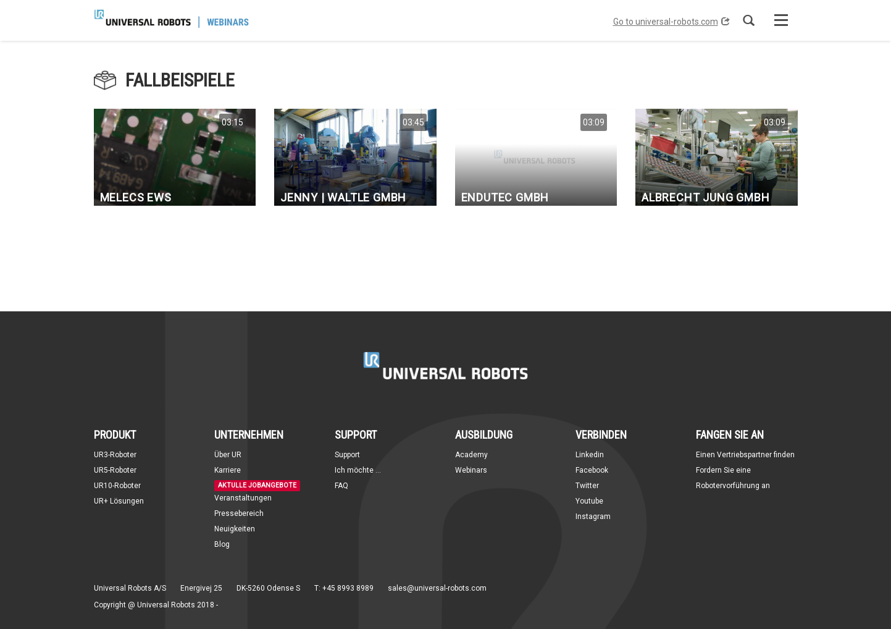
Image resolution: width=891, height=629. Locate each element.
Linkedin (589, 454)
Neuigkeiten (234, 529)
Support (347, 454)
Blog (222, 544)
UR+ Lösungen (119, 501)
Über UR (227, 454)
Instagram (593, 516)
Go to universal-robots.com (671, 22)
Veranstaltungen (243, 498)
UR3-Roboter (115, 454)
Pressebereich (239, 513)
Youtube (589, 501)
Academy (471, 454)
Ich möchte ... (358, 470)
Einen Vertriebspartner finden (745, 454)
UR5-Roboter (115, 470)
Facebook (591, 470)
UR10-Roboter (117, 485)
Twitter (587, 485)
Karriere (227, 470)
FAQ (341, 485)
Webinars (471, 470)
